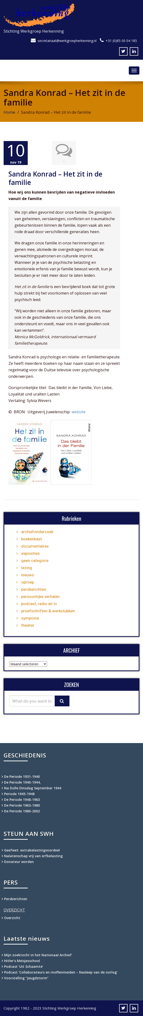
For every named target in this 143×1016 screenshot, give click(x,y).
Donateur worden (19, 861)
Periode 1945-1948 (19, 794)
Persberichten (15, 899)
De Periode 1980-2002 (22, 811)
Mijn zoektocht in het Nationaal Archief (38, 955)
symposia (30, 618)
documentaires (35, 546)
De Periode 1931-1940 (22, 776)
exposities (30, 553)
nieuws (27, 575)
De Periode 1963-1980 (22, 805)
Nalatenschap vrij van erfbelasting (33, 856)
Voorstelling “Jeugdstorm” (26, 978)
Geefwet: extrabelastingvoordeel (32, 850)
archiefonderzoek (37, 531)
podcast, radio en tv (39, 603)
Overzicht (12, 918)
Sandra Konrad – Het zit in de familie (55, 178)
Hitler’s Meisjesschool (22, 960)
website (79, 411)
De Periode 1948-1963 (22, 799)
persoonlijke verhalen (40, 596)
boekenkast (31, 539)
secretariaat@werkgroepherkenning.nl (67, 40)
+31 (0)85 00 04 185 (121, 40)
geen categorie (34, 560)
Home (9, 112)
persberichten (33, 589)
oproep (27, 582)
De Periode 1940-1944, (22, 782)
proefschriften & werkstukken (48, 610)
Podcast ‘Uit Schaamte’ (23, 966)
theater (27, 625)
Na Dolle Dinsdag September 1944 (32, 788)
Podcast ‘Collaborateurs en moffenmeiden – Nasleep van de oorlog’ (60, 972)
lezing (26, 567)
